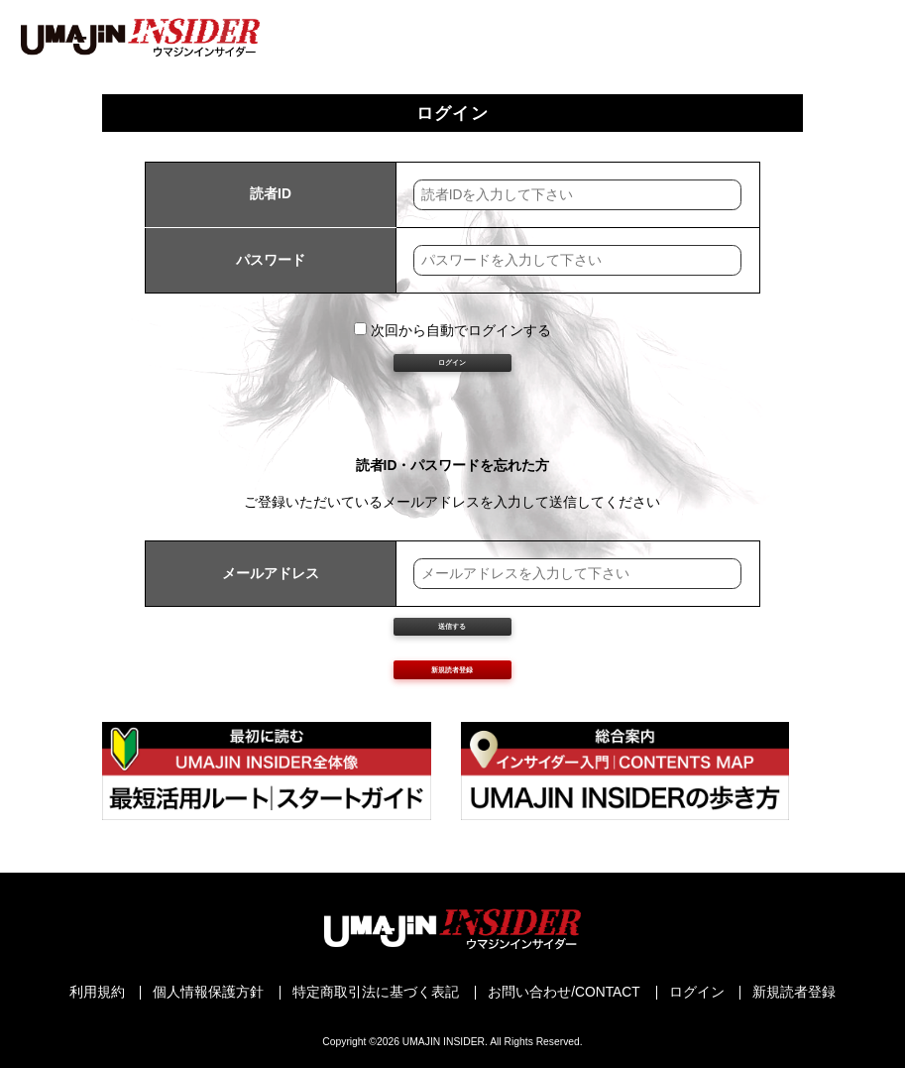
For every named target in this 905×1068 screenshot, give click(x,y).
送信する (452, 692)
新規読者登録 (452, 775)
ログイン (452, 389)
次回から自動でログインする (452, 330)
